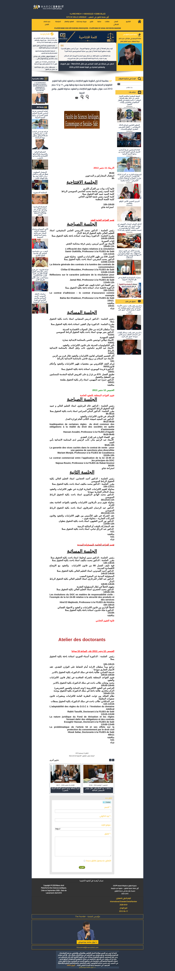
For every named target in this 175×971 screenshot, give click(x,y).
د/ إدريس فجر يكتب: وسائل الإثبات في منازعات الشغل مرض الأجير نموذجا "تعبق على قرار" (129, 334)
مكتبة (99, 21)
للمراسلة (58, 21)
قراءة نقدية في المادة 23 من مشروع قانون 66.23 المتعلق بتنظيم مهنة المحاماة (45, 63)
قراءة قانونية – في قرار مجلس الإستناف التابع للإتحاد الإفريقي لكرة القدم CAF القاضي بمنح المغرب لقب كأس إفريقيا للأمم (40, 275)
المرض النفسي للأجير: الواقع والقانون (129, 202)
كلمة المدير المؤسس (130, 34)
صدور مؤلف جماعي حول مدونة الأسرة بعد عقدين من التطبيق (45, 68)
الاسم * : (107, 807)
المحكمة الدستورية (40, 192)
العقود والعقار (69, 21)
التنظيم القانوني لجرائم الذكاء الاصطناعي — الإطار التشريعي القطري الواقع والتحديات (129, 127)
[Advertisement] (95, 146)
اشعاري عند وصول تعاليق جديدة (98, 860)
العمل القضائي (116, 23)
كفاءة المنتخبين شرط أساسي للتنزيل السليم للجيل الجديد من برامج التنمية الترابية (45, 46)
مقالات (107, 21)
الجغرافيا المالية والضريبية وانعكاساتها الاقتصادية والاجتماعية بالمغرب (46, 52)
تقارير (91, 21)
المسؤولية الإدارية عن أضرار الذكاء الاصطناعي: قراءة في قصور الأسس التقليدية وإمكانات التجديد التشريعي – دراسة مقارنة (129, 177)
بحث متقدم (129, 87)
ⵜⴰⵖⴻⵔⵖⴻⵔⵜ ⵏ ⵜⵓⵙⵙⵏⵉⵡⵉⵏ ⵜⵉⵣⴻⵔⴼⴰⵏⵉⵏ (87, 14)
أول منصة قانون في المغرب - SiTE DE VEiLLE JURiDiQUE (87, 17)
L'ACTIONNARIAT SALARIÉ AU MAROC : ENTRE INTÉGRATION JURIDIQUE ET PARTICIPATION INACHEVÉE (40, 86)
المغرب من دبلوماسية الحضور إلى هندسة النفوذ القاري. (40, 253)
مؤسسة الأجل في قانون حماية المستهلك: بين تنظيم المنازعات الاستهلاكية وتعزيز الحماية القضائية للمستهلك (129, 254)
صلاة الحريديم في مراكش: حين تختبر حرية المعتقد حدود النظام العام (130, 40)
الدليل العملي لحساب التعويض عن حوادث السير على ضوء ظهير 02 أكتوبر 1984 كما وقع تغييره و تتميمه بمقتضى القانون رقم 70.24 (129, 227)
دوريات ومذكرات (81, 21)
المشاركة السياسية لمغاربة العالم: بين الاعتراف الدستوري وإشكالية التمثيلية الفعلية (40, 211)
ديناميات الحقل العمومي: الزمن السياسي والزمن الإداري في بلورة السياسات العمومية (40, 298)
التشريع (128, 21)
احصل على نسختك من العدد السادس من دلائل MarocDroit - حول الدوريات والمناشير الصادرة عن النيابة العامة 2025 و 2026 (45, 40)
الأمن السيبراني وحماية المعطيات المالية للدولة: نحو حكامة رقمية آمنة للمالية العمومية (40, 233)
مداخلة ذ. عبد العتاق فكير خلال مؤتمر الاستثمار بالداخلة (98, 789)
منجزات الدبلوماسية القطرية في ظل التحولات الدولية (129, 278)
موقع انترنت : (106, 825)
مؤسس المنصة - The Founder (87, 916)
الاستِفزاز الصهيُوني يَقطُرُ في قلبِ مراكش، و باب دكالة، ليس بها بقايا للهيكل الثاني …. (45, 57)
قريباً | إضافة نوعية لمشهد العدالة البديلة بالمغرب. (65, 789)
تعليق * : (107, 834)
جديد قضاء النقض (46, 23)
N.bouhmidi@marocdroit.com (87, 947)
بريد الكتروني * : (105, 816)
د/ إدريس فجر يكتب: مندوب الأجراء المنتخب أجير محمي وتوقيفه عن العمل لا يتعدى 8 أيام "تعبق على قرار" (129, 309)
